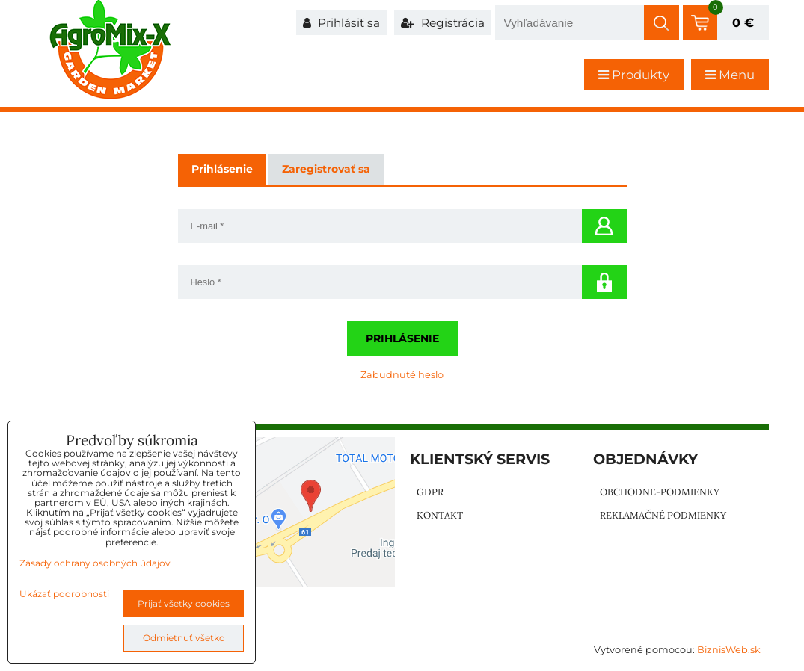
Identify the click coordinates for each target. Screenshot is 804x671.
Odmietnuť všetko (184, 637)
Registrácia (443, 23)
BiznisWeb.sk (729, 649)
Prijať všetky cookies (184, 603)
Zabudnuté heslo (402, 374)
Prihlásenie (402, 338)
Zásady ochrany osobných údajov (95, 563)
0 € (743, 23)
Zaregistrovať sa (326, 169)
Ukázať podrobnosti (64, 594)
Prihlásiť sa (341, 23)
